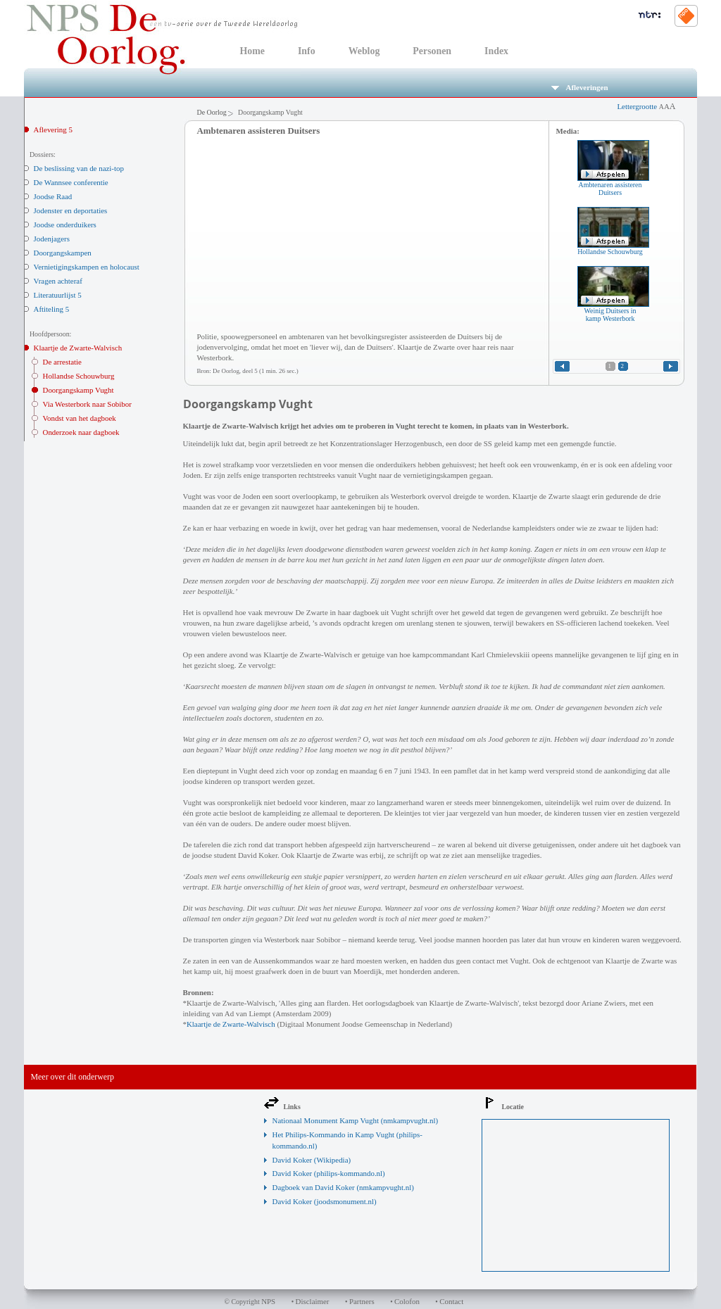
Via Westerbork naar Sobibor (87, 404)
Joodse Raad (53, 196)
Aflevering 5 (53, 129)
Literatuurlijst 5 (58, 295)
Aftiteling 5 (52, 309)
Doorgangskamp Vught (78, 390)
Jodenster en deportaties (71, 210)
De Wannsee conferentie (71, 182)
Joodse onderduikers (65, 224)
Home (252, 51)
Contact (451, 1301)
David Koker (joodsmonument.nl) (324, 1201)
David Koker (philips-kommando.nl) (328, 1173)
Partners (362, 1301)
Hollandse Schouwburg (79, 376)
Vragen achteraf (58, 281)
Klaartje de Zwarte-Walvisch (78, 347)
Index (496, 51)
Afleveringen (579, 87)
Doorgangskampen (63, 252)
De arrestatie (62, 362)
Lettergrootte (646, 106)
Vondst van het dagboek (79, 418)
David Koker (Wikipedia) (311, 1160)
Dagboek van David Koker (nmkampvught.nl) (343, 1187)
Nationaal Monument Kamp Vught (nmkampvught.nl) (355, 1120)
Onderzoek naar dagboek (81, 432)
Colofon (407, 1301)
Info (306, 51)
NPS (268, 1301)
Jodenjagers (52, 238)
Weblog (364, 51)
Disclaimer (313, 1301)
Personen (432, 51)
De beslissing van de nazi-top (79, 168)
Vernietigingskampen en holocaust (86, 267)
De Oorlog (212, 112)
